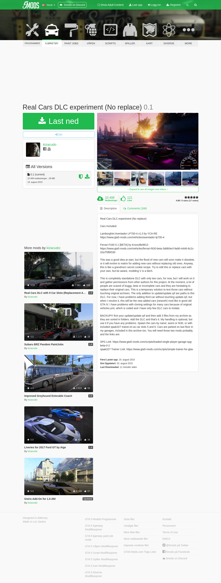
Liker (129, 200)
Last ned (58, 121)
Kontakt (167, 519)
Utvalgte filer (131, 525)
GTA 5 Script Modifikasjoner (101, 552)
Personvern (169, 525)
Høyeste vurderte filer (136, 545)
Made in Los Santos (34, 521)
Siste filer (129, 519)
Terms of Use (170, 532)
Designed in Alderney (35, 517)
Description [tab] (108, 208)
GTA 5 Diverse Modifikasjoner (93, 574)
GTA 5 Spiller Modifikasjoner (101, 559)
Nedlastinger (111, 200)
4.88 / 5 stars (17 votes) (187, 201)
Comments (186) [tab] (135, 208)
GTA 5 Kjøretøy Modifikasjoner (94, 527)
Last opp (135, 4)
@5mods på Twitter (175, 545)
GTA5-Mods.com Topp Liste (140, 551)
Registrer (173, 4)
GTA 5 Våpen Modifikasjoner (101, 546)
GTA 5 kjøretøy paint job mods (99, 537)
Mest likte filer (132, 532)
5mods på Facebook (176, 552)
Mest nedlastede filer (136, 538)
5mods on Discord (175, 558)
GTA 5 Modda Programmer (100, 519)
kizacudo (49, 144)
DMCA (166, 538)
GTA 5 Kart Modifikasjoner (100, 565)
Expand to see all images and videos (147, 189)
